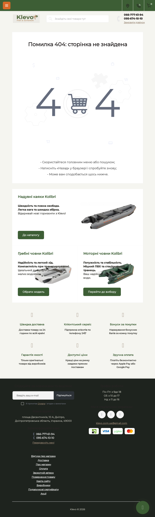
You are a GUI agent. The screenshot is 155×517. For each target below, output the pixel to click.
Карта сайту (43, 481)
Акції (43, 493)
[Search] (50, 19)
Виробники (43, 485)
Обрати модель (33, 292)
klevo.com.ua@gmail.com (111, 423)
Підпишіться (64, 395)
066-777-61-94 (133, 14)
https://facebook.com (101, 414)
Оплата (41, 403)
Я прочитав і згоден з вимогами (46, 403)
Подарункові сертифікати (43, 489)
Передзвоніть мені (43, 442)
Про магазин (43, 464)
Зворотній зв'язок (43, 472)
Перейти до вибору (102, 292)
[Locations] (127, 5)
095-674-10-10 (133, 18)
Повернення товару (43, 477)
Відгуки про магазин (43, 456)
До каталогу (31, 235)
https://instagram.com (120, 414)
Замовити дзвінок (134, 22)
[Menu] (6, 5)
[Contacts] (138, 5)
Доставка (43, 460)
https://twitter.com (111, 414)
